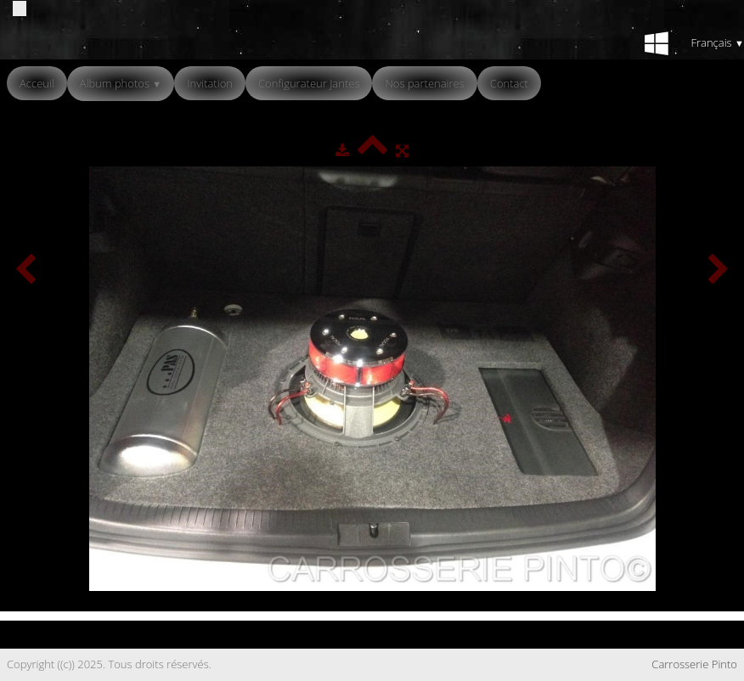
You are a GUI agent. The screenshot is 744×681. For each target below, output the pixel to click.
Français (717, 42)
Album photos (120, 83)
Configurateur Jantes (309, 83)
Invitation (210, 83)
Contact (509, 83)
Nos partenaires (424, 83)
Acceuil (37, 83)
